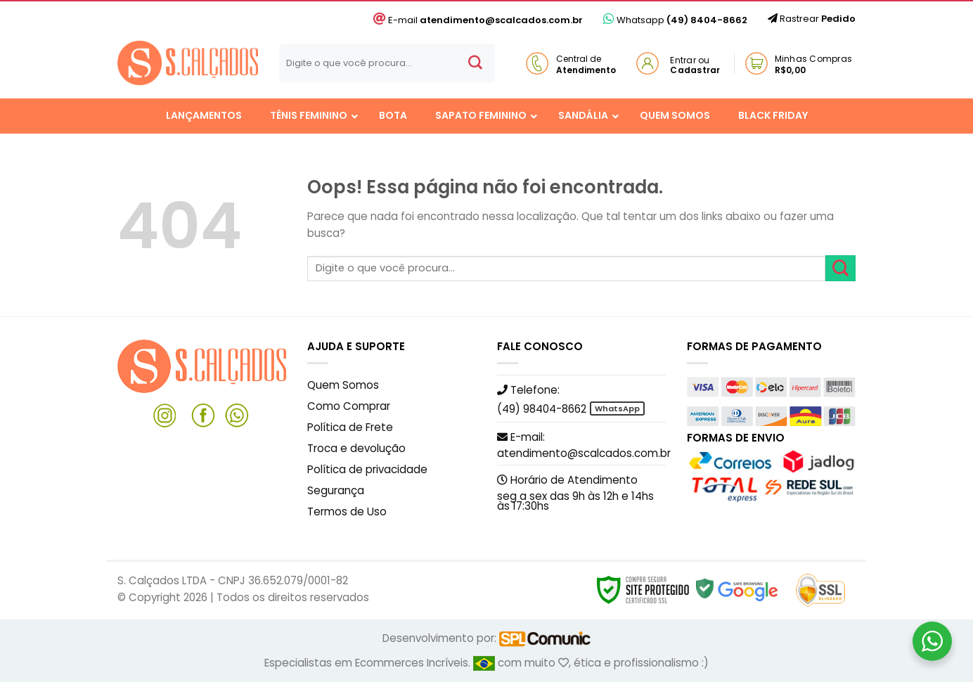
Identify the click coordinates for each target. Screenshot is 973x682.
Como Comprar (348, 406)
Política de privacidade (367, 469)
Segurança (335, 490)
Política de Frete (350, 427)
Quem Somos (343, 385)
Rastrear (812, 18)
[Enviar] (475, 63)
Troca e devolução (356, 448)
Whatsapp (675, 20)
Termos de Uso (347, 511)
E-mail (478, 20)
